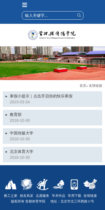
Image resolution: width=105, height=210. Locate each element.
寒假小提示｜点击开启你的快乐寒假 (41, 96)
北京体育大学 (21, 152)
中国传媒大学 (21, 133)
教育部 (16, 115)
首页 (83, 86)
